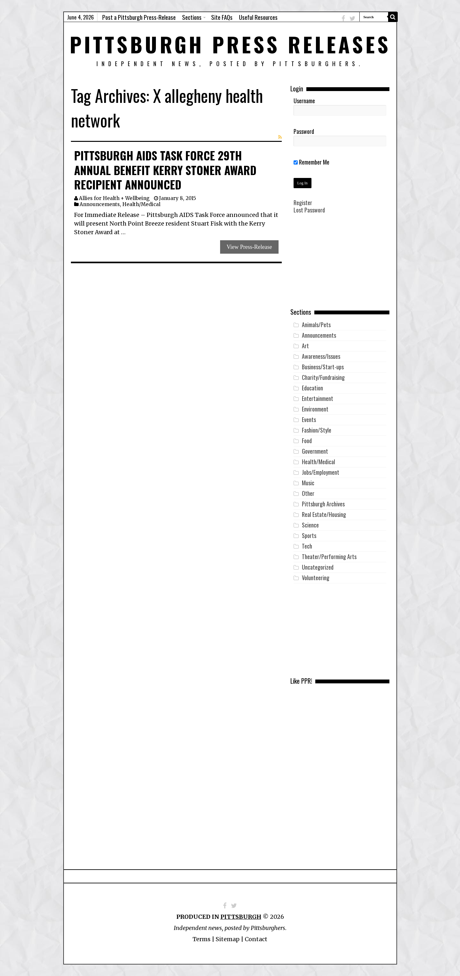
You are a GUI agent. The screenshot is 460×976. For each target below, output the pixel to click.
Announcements (100, 204)
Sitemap (228, 939)
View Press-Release (249, 247)
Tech (307, 546)
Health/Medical (141, 204)
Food (307, 440)
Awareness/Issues (321, 356)
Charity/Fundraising (323, 377)
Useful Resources (258, 16)
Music (308, 483)
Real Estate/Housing (324, 514)
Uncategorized (318, 567)
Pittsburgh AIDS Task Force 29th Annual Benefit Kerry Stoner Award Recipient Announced (165, 170)
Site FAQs (222, 16)
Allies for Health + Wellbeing (114, 198)
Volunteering (315, 577)
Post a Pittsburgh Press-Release (139, 16)
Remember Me (311, 162)
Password (304, 131)
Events (309, 419)
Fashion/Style (316, 430)
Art (305, 346)
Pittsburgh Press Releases (230, 43)
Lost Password (309, 210)
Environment (315, 409)
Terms (202, 939)
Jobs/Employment (320, 472)
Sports (309, 535)
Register (303, 202)
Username (304, 100)
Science (310, 525)
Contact (256, 939)
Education (312, 388)
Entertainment (317, 398)
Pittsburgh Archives (323, 504)
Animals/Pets (316, 324)
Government (315, 451)
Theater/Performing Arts (329, 556)
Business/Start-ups (323, 367)
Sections (192, 16)
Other (308, 493)
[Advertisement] (340, 265)
